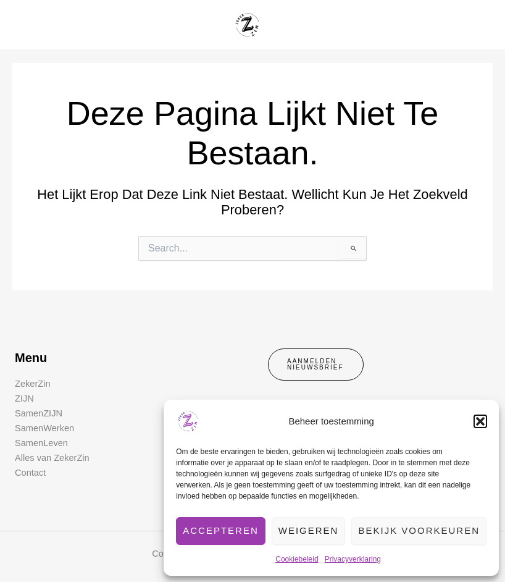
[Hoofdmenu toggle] (480, 25)
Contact (30, 473)
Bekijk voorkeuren (419, 530)
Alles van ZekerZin (52, 458)
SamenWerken (44, 428)
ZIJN (24, 398)
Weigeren (308, 530)
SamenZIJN (38, 413)
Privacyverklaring (353, 559)
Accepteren (221, 530)
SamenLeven (41, 443)
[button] (480, 421)
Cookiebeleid (296, 559)
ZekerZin (33, 384)
